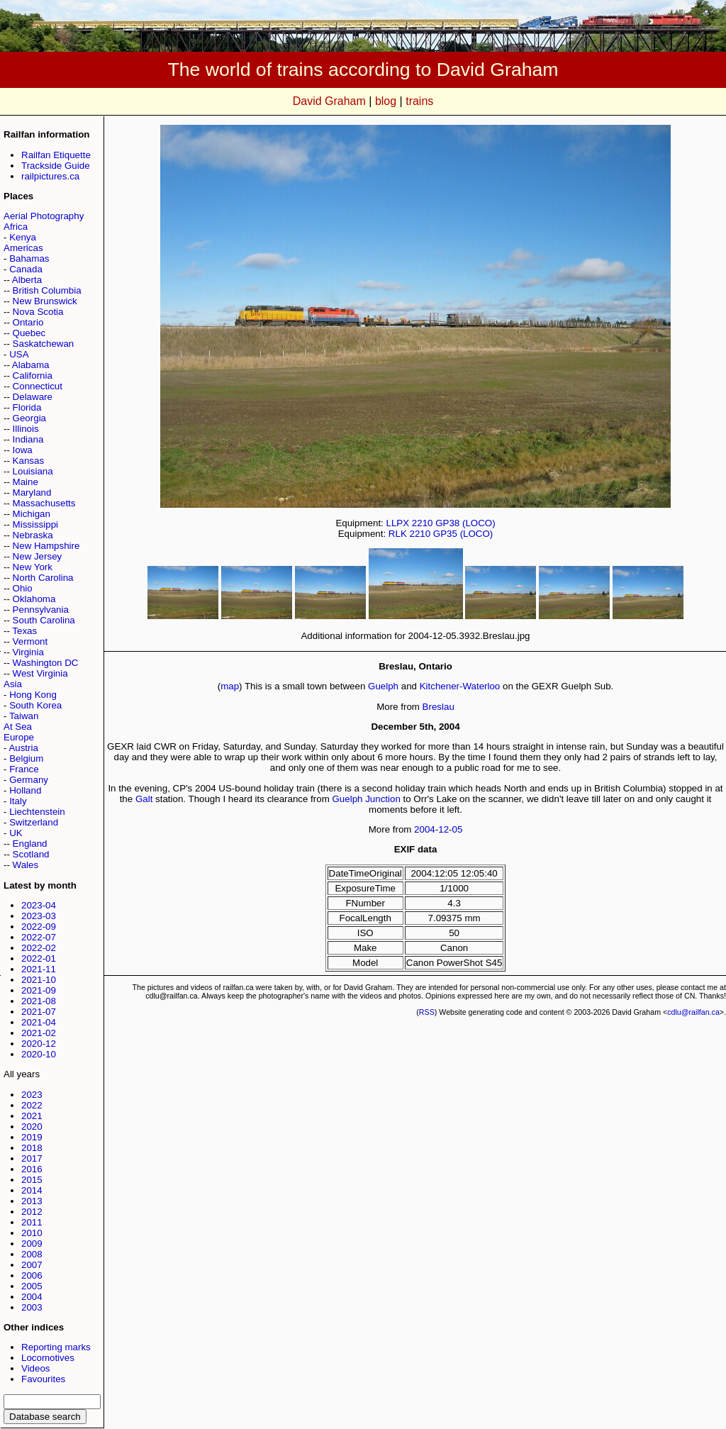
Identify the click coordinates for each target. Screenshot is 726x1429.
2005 (32, 1286)
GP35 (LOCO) (463, 533)
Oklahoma (34, 599)
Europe (19, 737)
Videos (35, 1368)
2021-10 (38, 979)
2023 (32, 1094)
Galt (143, 799)
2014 (32, 1190)
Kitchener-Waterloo (460, 686)
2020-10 (38, 1054)
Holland (25, 790)
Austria (23, 748)
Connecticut (37, 386)
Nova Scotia (38, 311)
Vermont (30, 641)
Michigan (31, 513)
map (229, 686)
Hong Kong (33, 694)
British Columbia (47, 290)
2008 (32, 1254)
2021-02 (38, 1033)
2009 (32, 1243)
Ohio (23, 588)
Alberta (27, 279)
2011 (32, 1222)
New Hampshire (46, 545)
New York (32, 567)
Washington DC (46, 662)
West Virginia (40, 673)
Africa (16, 226)
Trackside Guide (55, 165)
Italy (17, 801)
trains (419, 101)
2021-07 (38, 1011)
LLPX (398, 523)
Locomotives (47, 1357)
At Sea (18, 726)
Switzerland (33, 822)
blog (385, 101)
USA (18, 354)
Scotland (31, 854)
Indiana (28, 439)
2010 (32, 1233)
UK (16, 833)
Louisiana (33, 471)
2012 (32, 1211)
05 (457, 829)
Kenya (22, 237)
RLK (398, 533)
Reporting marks (56, 1347)
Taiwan (24, 716)
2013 (32, 1201)
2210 (422, 523)
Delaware (32, 396)
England (30, 843)
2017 (32, 1158)
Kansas (28, 460)
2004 (32, 1296)
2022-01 (38, 958)
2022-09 (38, 926)
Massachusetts (44, 503)
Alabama (31, 365)
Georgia (29, 418)
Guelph (383, 686)
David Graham (329, 101)
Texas (24, 630)
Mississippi (35, 524)
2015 (32, 1179)
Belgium (26, 758)
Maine (25, 482)
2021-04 (38, 1022)
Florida (27, 407)
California (32, 375)
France (23, 769)
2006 (32, 1275)
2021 (32, 1116)
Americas (23, 248)
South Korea (35, 705)
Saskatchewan (43, 343)
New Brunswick (45, 301)
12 (443, 829)
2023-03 (38, 916)
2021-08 (38, 1001)
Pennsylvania (41, 609)
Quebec (29, 333)
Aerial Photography (44, 216)
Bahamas (29, 258)
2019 (32, 1137)
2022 (32, 1105)
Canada (26, 269)
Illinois (26, 428)
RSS (427, 1012)
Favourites (43, 1379)
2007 (32, 1265)
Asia (13, 684)
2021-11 (38, 969)
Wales (26, 865)
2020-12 (38, 1043)
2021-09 (38, 990)
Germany (28, 779)
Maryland (32, 492)
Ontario (28, 322)
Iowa (23, 450)
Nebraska (33, 535)
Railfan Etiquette (56, 155)
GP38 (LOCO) (465, 523)
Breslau (438, 706)
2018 (32, 1147)
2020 (32, 1126)
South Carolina (44, 620)
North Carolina (43, 577)
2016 (32, 1169)
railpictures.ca (50, 176)
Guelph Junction (366, 799)
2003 (32, 1307)
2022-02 (38, 948)
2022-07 (38, 937)
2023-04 (38, 905)
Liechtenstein (37, 811)
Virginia (28, 652)
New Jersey (37, 556)
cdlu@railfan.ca (693, 1012)
